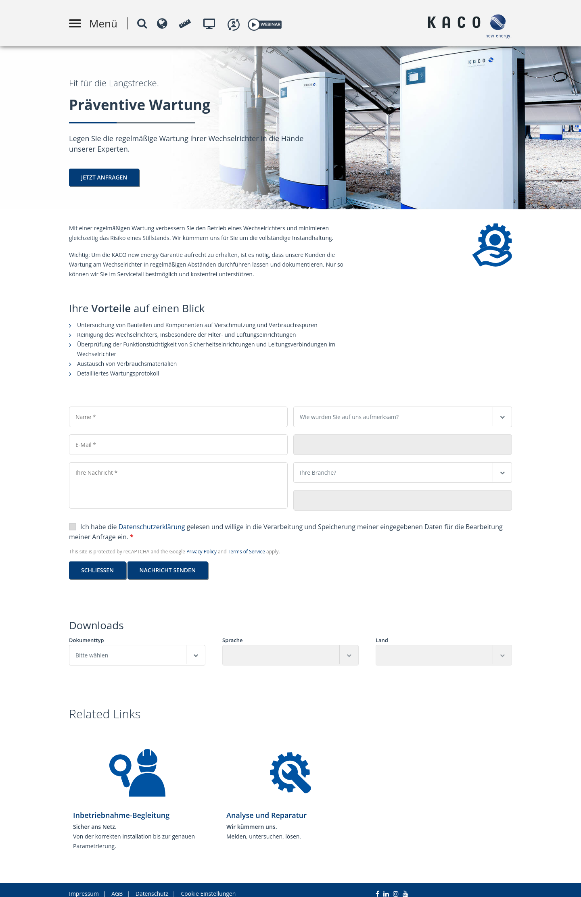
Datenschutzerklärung (152, 526)
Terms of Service (246, 551)
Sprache (232, 640)
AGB (117, 886)
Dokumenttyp (86, 640)
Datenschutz (152, 886)
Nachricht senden (168, 570)
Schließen (97, 570)
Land (382, 640)
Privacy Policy (201, 551)
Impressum (84, 886)
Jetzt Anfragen (104, 177)
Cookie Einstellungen (208, 886)
